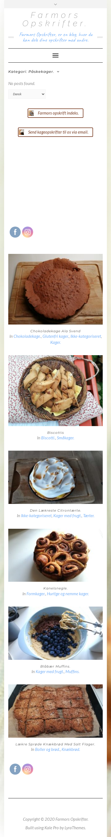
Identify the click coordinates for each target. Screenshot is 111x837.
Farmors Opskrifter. (55, 19)
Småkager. (65, 437)
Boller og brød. (47, 749)
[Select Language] (27, 94)
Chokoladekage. (27, 336)
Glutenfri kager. (56, 336)
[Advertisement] (49, 181)
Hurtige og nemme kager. (68, 593)
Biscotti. (48, 437)
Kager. (55, 342)
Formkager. (36, 593)
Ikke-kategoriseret (85, 336)
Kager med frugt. (67, 515)
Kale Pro (51, 827)
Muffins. (72, 671)
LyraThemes (75, 827)
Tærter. (88, 515)
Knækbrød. (71, 749)
